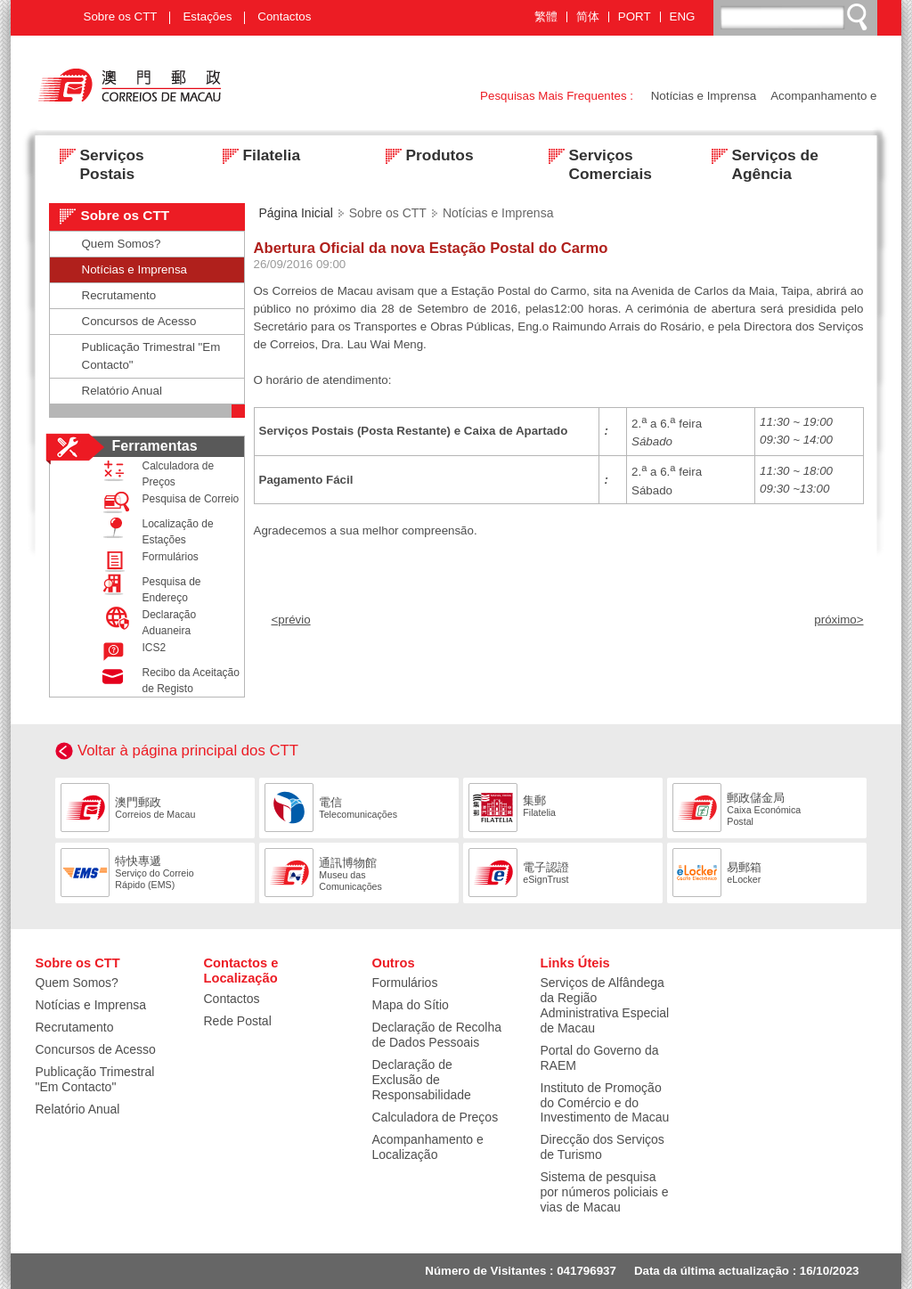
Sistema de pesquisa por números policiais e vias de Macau (605, 1192)
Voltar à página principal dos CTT (187, 750)
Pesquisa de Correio (167, 503)
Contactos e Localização (241, 971)
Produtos (424, 157)
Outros (393, 963)
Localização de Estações (154, 531)
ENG (683, 17)
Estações (207, 16)
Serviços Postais (96, 157)
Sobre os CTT (121, 16)
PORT (634, 17)
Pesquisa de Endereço (147, 589)
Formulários (146, 561)
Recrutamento (119, 295)
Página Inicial (296, 213)
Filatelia (256, 157)
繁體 (546, 17)
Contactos (284, 16)
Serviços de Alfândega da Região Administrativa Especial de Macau (605, 1005)
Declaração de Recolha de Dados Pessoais (437, 1034)
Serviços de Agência (759, 157)
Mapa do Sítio (410, 1005)
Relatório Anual (122, 390)
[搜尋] (796, 17)
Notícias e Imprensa (704, 95)
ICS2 (130, 652)
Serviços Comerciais (595, 157)
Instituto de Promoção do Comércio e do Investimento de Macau (605, 1103)
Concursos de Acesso (139, 321)
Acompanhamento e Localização (428, 1147)
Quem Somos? (121, 243)
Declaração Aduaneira (145, 622)
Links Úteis (575, 963)
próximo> (838, 619)
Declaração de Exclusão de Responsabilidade (421, 1079)
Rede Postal (238, 1021)
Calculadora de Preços (154, 473)
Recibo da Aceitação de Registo (167, 680)
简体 (587, 17)
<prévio (291, 619)
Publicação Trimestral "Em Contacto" (151, 355)
